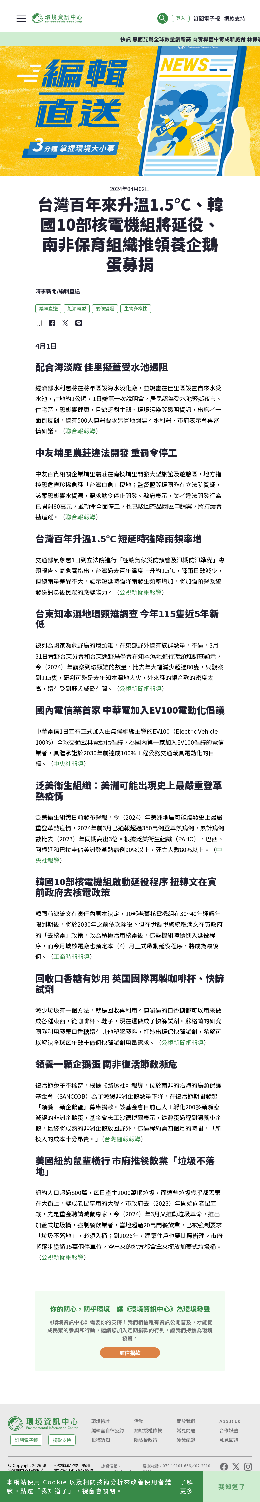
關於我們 (186, 1421)
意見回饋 (228, 1439)
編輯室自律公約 (107, 1430)
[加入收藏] (38, 323)
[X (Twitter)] (236, 1467)
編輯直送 (69, 291)
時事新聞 (46, 291)
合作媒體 (228, 1430)
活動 (138, 1421)
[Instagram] (248, 1467)
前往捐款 (130, 1353)
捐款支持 (234, 18)
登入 (180, 18)
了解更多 (187, 1486)
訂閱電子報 (206, 18)
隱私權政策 (145, 1439)
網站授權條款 (148, 1430)
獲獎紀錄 (186, 1439)
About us (229, 1421)
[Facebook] (224, 1467)
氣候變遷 (105, 308)
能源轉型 (76, 308)
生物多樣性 (135, 308)
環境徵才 (100, 1421)
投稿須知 (100, 1439)
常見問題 (186, 1430)
